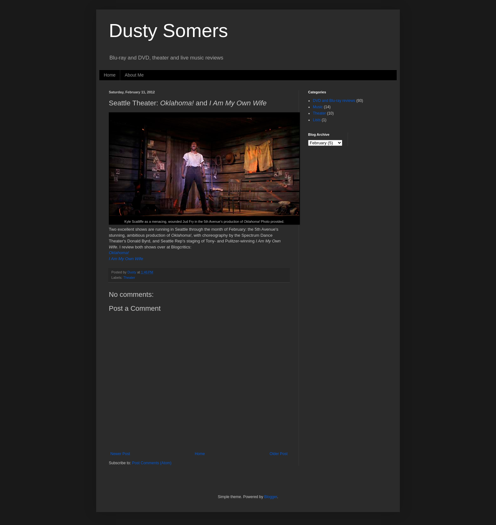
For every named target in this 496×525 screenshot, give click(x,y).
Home (109, 75)
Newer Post (120, 454)
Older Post (279, 454)
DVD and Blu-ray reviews (334, 100)
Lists (317, 120)
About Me (134, 75)
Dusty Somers (168, 30)
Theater (129, 277)
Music (318, 107)
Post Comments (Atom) (151, 463)
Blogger (270, 497)
